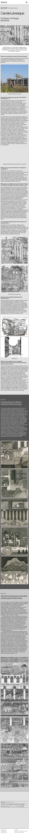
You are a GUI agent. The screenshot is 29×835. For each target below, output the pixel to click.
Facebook (3, 831)
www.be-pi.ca (10, 802)
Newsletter (4, 832)
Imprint (16, 830)
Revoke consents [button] (19, 832)
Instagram (3, 830)
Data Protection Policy (21, 831)
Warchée (13, 8)
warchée (13, 806)
